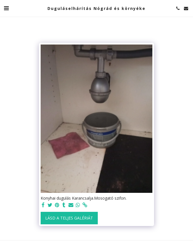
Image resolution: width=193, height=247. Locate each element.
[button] (6, 8)
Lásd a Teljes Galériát (69, 218)
